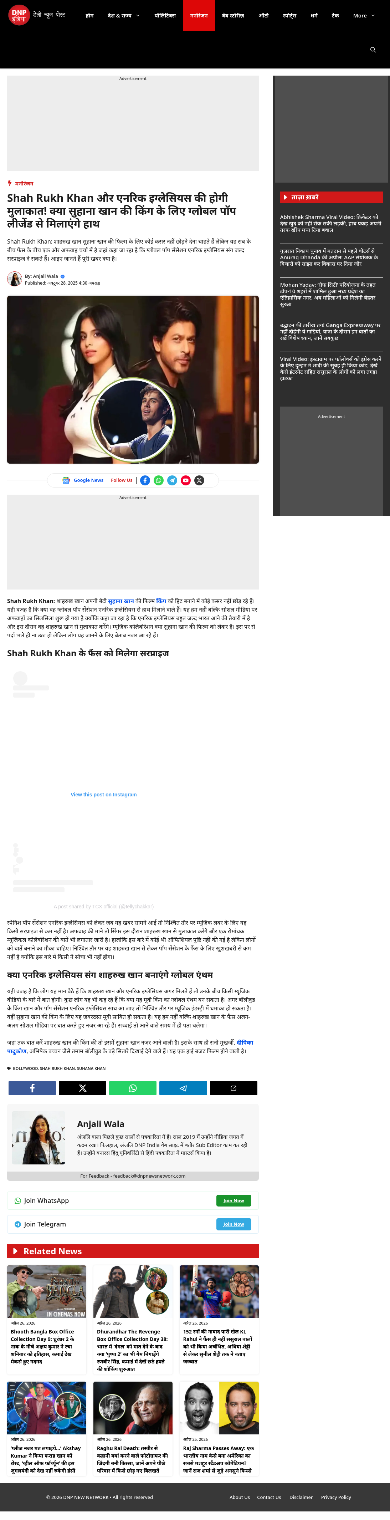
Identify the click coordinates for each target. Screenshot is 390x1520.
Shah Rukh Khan (57, 1068)
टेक (335, 15)
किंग (162, 601)
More (368, 15)
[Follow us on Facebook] (145, 480)
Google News (88, 480)
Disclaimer (301, 1497)
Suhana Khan (91, 1068)
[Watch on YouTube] (186, 480)
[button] (373, 49)
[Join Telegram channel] (172, 480)
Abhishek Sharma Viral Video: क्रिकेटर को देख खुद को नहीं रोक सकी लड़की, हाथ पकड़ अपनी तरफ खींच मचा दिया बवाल (330, 223)
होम (90, 15)
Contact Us (269, 1497)
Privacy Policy (336, 1497)
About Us (240, 1497)
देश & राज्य (128, 15)
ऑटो (263, 15)
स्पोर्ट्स (289, 15)
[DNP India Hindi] (37, 15)
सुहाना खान (121, 601)
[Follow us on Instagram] (103, 781)
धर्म (314, 15)
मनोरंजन (198, 15)
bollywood (25, 1068)
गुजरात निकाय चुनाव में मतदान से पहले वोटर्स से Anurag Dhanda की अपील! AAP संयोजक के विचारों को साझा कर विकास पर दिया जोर (329, 257)
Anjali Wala (45, 276)
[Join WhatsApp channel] (159, 480)
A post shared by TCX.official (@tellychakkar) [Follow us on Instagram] (104, 906)
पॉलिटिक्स (165, 15)
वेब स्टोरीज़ (233, 15)
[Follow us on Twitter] (199, 480)
